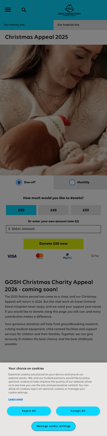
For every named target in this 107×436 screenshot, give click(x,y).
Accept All (77, 411)
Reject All (29, 411)
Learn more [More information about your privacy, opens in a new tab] (15, 399)
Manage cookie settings (53, 426)
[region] (53, 399)
